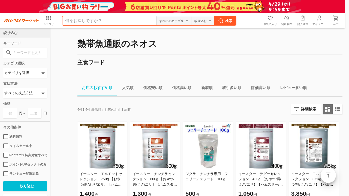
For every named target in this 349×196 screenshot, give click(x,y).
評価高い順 (258, 88)
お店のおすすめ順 (94, 88)
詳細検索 (308, 109)
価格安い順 (151, 88)
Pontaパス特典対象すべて (25, 155)
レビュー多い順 (291, 88)
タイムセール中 (17, 145)
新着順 (205, 88)
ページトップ (328, 175)
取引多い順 (229, 88)
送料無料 (12, 136)
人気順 (126, 88)
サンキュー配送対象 (21, 173)
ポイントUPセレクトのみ (25, 164)
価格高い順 (179, 88)
